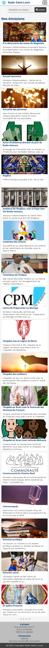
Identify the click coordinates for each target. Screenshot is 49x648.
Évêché (24, 638)
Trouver (40, 10)
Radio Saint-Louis (19, 2)
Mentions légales (24, 632)
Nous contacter (25, 629)
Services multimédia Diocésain (24, 641)
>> (29, 619)
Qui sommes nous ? (24, 627)
